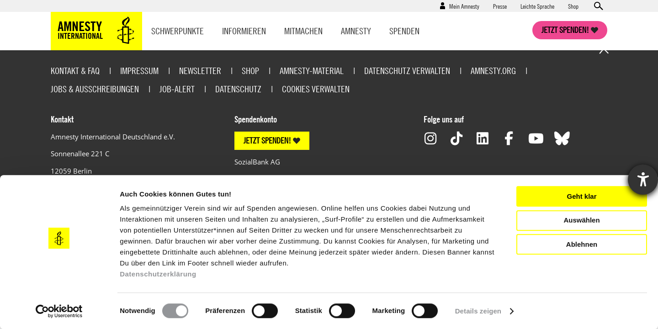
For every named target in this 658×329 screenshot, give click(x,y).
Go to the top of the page (603, 50)
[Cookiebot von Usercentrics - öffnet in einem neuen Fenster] (59, 311)
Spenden (404, 31)
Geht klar (581, 196)
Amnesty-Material (312, 70)
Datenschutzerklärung (158, 274)
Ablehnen (581, 244)
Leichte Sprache (537, 6)
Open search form (598, 6)
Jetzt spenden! (565, 30)
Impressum (139, 70)
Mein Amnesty (464, 6)
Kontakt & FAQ (75, 70)
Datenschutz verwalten (407, 70)
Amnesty (356, 31)
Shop (573, 6)
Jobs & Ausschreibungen (95, 89)
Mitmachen (303, 31)
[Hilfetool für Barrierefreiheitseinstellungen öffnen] (643, 179)
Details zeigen (478, 311)
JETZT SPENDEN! (267, 140)
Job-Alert (177, 89)
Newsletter (200, 70)
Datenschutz (238, 89)
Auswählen (581, 220)
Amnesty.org (493, 70)
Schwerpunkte (177, 31)
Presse (500, 6)
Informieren (244, 31)
